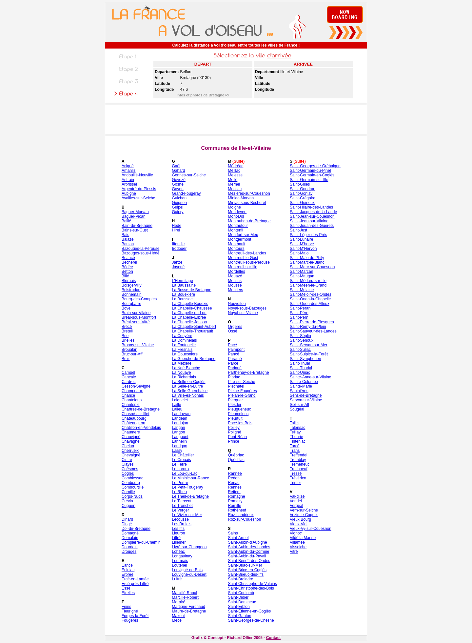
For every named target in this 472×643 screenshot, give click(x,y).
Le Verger (180, 510)
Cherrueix (130, 450)
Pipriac (234, 377)
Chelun (128, 446)
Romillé (234, 505)
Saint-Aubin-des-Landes (249, 547)
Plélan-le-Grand (242, 395)
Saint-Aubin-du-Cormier (248, 551)
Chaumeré (131, 432)
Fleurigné (130, 611)
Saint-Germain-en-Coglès (312, 175)
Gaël (176, 166)
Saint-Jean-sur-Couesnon (312, 216)
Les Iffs (178, 528)
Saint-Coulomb (241, 593)
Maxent (178, 615)
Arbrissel (129, 184)
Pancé (233, 354)
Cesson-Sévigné (136, 386)
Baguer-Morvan (135, 212)
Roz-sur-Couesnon (244, 519)
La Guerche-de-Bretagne (193, 358)
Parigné (235, 368)
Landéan (179, 418)
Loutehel (179, 565)
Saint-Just (298, 230)
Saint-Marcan (301, 271)
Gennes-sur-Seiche (189, 175)
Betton (127, 271)
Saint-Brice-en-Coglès (247, 570)
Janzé (177, 262)
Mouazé (235, 276)
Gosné (177, 184)
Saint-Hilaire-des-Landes (311, 207)
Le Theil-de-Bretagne (190, 496)
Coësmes (130, 469)
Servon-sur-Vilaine (306, 400)
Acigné (128, 166)
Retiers (234, 492)
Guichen (179, 198)
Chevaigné (131, 455)
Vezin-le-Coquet (304, 514)
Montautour (238, 225)
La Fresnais (182, 349)
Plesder (235, 404)
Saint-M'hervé (302, 244)
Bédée (127, 267)
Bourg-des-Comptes (139, 299)
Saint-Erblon (239, 606)
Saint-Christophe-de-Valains (252, 583)
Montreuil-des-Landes (247, 253)
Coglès (128, 473)
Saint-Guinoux (302, 202)
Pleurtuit (235, 418)
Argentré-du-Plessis (139, 189)
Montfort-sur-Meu (243, 234)
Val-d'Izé (297, 496)
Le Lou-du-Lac (184, 473)
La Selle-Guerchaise (189, 391)
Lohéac (178, 551)
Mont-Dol (236, 216)
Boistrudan (131, 290)
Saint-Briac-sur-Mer (245, 565)
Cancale (129, 377)
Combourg (131, 482)
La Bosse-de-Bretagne (191, 290)
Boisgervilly (132, 285)
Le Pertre (180, 482)
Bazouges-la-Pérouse (140, 248)
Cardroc (129, 381)
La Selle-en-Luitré (187, 386)
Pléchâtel (236, 386)
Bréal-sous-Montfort (139, 317)
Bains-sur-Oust (135, 230)
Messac (235, 189)
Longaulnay (182, 556)
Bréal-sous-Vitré (136, 322)
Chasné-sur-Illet (135, 414)
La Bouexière (183, 294)
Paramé (235, 358)
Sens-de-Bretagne (306, 395)
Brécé (127, 326)
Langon (178, 432)
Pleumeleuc (238, 414)
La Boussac (182, 299)
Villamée (297, 542)
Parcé (233, 363)
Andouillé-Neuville (137, 175)
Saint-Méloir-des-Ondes (310, 294)
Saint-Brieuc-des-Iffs (246, 574)
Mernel (234, 184)
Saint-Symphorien (305, 358)
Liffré (176, 537)
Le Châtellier (183, 455)
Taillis (294, 423)
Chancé (128, 395)
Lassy (177, 450)
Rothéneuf (237, 510)
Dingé (127, 524)
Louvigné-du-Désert (189, 574)
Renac (234, 482)
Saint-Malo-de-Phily (307, 257)
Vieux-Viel (298, 524)
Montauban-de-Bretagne (249, 221)
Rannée (235, 473)
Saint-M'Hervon (303, 248)
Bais (125, 234)
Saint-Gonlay (301, 193)
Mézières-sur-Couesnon (249, 193)
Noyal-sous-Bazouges (247, 308)
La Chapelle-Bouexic (190, 303)
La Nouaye (181, 372)
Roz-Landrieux (241, 514)
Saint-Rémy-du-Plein (308, 326)
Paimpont (236, 349)
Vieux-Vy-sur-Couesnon (310, 528)
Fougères (130, 620)
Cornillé (128, 492)
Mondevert (237, 212)
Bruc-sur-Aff (132, 354)
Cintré (127, 459)
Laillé (176, 404)
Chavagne (131, 441)
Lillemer (179, 542)
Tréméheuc (299, 464)
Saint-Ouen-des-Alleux (309, 303)
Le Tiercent (181, 501)
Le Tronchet (182, 505)
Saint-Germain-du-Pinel (310, 170)
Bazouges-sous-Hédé (140, 253)
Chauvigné (131, 436)
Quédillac (236, 459)
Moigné (234, 207)
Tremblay (298, 459)
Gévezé (178, 179)
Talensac (297, 427)
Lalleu (177, 409)
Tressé (296, 473)
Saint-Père (299, 313)
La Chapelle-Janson (189, 322)
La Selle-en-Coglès (188, 381)
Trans (295, 450)
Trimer (295, 482)
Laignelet (180, 400)
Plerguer (235, 400)
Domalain (130, 537)
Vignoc (296, 533)
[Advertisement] (236, 119)
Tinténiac (297, 441)
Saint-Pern (299, 317)
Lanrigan (179, 446)
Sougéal (297, 409)
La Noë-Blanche (186, 368)
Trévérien (298, 478)
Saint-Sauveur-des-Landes (313, 331)
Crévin (127, 501)
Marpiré (178, 602)
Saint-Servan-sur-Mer (308, 345)
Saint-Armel (238, 537)
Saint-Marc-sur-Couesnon (312, 267)
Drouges (129, 551)
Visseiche (298, 547)
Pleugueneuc (239, 409)
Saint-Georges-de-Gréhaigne (315, 166)
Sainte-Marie (301, 386)
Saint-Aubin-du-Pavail (247, 556)
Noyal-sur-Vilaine (243, 313)
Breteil (127, 331)
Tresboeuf (298, 469)
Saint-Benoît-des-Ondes (249, 560)
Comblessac (132, 478)
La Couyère (182, 335)
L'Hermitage (182, 280)
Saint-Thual (300, 363)
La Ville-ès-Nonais (188, 395)
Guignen (179, 202)
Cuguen (128, 505)
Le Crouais (181, 459)
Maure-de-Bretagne (189, 611)
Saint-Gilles (300, 184)
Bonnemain (132, 294)
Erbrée (127, 574)
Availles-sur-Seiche (138, 198)
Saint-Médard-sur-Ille (308, 280)
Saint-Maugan (302, 276)
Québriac (236, 455)
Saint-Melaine (302, 290)
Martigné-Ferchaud (188, 606)
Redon (234, 478)
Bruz (126, 358)
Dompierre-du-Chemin (141, 542)
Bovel (126, 308)
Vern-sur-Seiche (304, 510)
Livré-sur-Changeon (189, 547)
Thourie (296, 436)
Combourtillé (133, 487)
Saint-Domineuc (242, 602)
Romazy (235, 501)
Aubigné (129, 193)
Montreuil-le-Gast (243, 257)
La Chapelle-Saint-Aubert (194, 326)
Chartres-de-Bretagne (141, 409)
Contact (273, 637)
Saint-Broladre (240, 579)
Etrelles (128, 593)
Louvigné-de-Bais (187, 570)
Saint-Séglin (300, 335)
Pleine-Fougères (242, 391)
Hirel (176, 230)
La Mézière (181, 363)
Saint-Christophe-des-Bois (251, 588)
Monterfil (235, 230)
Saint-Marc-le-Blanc (307, 262)
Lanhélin (179, 441)
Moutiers (235, 290)
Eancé (127, 565)
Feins (126, 606)
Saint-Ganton (239, 615)
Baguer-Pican (134, 216)
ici (227, 95)
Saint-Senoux (301, 340)
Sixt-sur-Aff (299, 404)
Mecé (176, 620)
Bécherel (129, 262)
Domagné (130, 533)
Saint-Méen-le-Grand (308, 285)
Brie (125, 335)
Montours (236, 248)
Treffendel (298, 455)
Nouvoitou (237, 303)
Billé (125, 276)
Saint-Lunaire (301, 239)
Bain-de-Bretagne (137, 225)
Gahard (178, 170)
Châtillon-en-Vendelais (141, 427)
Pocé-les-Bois (240, 423)
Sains (233, 533)
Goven (177, 189)
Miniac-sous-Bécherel (247, 202)
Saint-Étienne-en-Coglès (249, 611)
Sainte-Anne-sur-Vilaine (310, 377)
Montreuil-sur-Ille (242, 267)
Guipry (177, 212)
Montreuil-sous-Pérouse (249, 262)
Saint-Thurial (301, 368)
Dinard (127, 519)
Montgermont (239, 239)
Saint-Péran (300, 308)
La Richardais (184, 377)
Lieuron (178, 533)
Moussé (235, 285)
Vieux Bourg (300, 519)
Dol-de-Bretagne (136, 528)
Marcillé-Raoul (184, 593)
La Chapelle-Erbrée (189, 317)
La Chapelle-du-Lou (189, 313)
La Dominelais (184, 340)
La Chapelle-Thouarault (192, 331)
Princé (233, 441)
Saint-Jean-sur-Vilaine (309, 221)
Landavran (181, 414)
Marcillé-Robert (185, 597)
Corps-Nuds (132, 496)
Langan (178, 427)
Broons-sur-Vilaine (138, 345)
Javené (178, 267)
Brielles (128, 340)
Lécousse (180, 519)
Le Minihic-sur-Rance (190, 478)
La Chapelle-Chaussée (192, 308)
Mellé (233, 179)
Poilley (234, 427)
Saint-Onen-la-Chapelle (310, 299)
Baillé (126, 221)
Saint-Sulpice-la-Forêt (309, 354)
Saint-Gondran (302, 189)
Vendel (296, 501)
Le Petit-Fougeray (187, 487)
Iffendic (178, 244)
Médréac (236, 166)
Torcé (294, 446)
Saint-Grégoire (302, 198)
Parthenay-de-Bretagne (248, 372)
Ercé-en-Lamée (135, 579)
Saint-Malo (299, 253)
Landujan (180, 423)
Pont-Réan (237, 436)
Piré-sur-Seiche (241, 381)
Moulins (235, 280)
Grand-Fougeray (186, 193)
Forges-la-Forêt (135, 615)
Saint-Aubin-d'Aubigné (247, 542)
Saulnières (299, 391)
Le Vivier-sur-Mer (187, 514)
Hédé (176, 225)
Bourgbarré (131, 303)
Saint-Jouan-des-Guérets (312, 225)
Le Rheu (179, 492)
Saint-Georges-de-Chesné (251, 620)
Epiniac (128, 570)
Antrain (128, 179)
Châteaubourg (134, 418)
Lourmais (180, 560)
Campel (128, 372)
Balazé (128, 239)
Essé (126, 588)
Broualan (129, 349)
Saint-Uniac (300, 372)
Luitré (177, 579)
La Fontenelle (184, 345)
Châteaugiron (133, 423)
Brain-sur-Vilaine (136, 313)
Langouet (180, 436)
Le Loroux (180, 469)
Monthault (237, 244)
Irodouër (179, 248)
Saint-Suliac (300, 349)
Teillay (295, 432)
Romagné (236, 496)
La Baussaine (184, 285)
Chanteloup (132, 400)
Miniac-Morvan (241, 198)
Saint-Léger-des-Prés (308, 234)
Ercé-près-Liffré (135, 583)
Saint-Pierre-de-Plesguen (312, 322)
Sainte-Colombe (304, 381)
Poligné (234, 432)
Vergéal (296, 505)
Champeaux (132, 391)
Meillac (234, 170)
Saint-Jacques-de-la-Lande (313, 212)
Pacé (232, 345)
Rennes (235, 487)
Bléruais (129, 280)
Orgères (235, 326)
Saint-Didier (238, 597)
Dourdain (130, 547)
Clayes (128, 464)
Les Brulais (181, 524)
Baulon (128, 244)
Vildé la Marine (303, 537)
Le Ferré (179, 464)
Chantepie (131, 404)
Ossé (232, 331)
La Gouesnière (185, 354)
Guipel (177, 207)
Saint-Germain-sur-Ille (309, 179)
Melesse (235, 175)
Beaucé (128, 257)
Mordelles (236, 271)
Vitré (294, 551)
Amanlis (129, 170)
